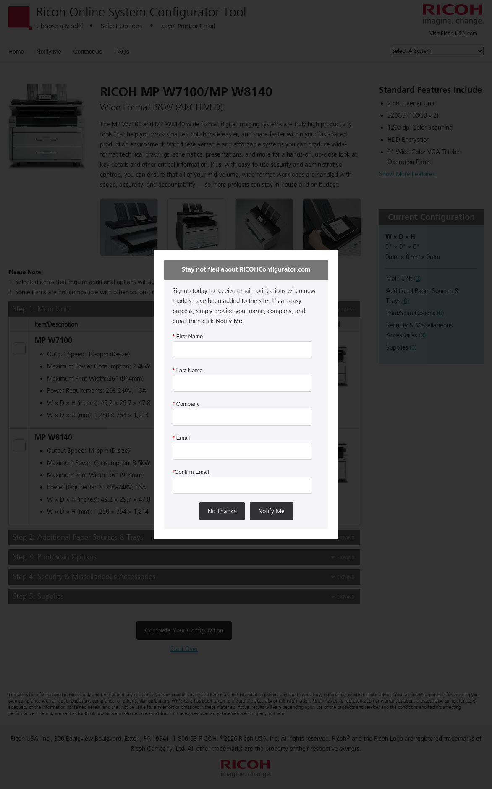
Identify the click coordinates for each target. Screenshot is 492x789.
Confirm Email (191, 472)
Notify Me (271, 511)
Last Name (188, 370)
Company (186, 404)
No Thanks (222, 511)
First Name (188, 336)
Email (181, 438)
